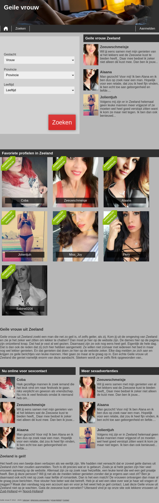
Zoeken (20, 28)
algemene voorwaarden (40, 500)
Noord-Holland (32, 491)
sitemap (26, 500)
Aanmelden (147, 28)
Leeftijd (9, 84)
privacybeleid (56, 500)
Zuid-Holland (9, 491)
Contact (66, 500)
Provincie (10, 69)
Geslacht (10, 54)
